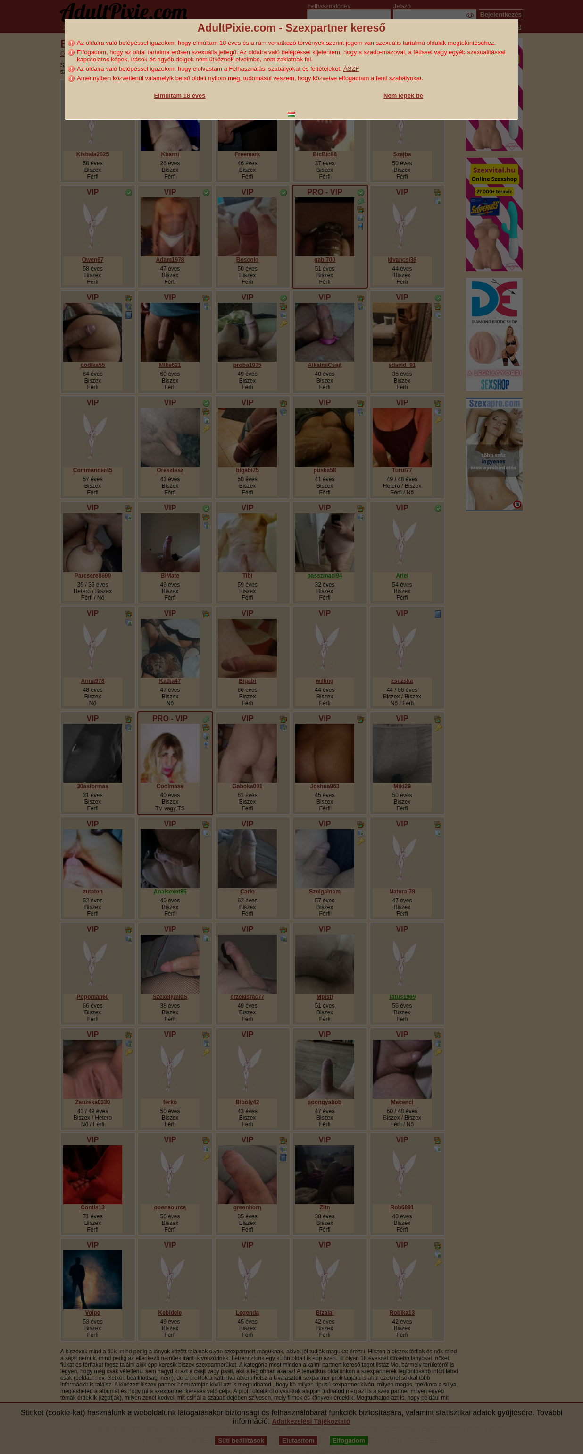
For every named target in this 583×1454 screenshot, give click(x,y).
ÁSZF (351, 68)
